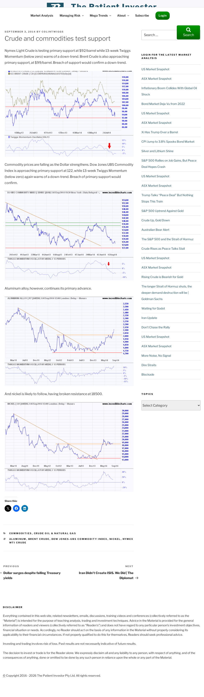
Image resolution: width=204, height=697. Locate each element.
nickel (115, 539)
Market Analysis (42, 15)
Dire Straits (148, 365)
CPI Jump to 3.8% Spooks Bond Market (167, 141)
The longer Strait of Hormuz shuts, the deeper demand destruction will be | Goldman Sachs (166, 293)
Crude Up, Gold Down (155, 220)
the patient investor (114, 6)
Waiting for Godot (153, 308)
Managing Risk (72, 15)
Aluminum (17, 539)
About (123, 15)
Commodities (20, 533)
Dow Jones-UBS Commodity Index (79, 539)
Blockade (147, 374)
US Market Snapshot (155, 69)
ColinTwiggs (53, 31)
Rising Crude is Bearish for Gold (162, 277)
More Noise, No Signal (156, 355)
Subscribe (142, 15)
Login (163, 15)
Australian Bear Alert (155, 229)
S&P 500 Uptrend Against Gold (162, 211)
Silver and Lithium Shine (157, 151)
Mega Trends (101, 15)
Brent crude (39, 539)
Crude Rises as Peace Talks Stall (163, 248)
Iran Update (149, 318)
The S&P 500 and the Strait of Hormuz (167, 239)
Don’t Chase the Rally (155, 327)
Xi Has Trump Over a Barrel (159, 132)
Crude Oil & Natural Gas (55, 533)
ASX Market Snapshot (156, 78)
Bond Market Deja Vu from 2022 (163, 104)
